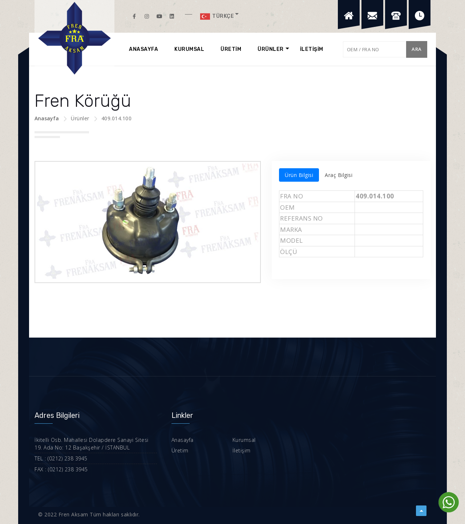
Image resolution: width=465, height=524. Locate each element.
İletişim (241, 450)
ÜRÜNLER (271, 49)
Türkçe (216, 16)
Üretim (180, 450)
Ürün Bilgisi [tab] (299, 175)
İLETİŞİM (311, 49)
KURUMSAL (189, 49)
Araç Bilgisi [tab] (338, 175)
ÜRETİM (231, 49)
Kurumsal (244, 439)
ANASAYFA (143, 49)
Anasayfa (47, 118)
